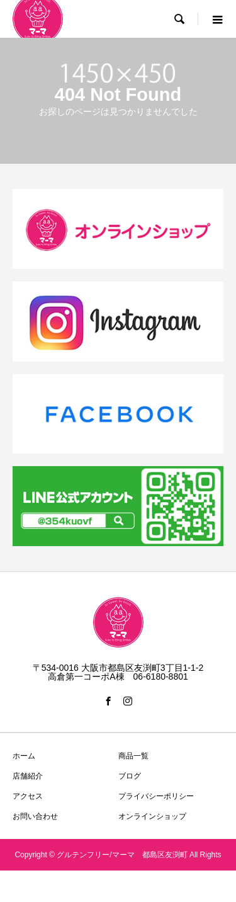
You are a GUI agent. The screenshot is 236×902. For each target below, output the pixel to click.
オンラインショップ (152, 816)
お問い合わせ (35, 816)
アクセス (28, 796)
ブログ (129, 776)
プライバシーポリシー (156, 796)
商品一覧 (133, 755)
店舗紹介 (28, 776)
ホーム (24, 755)
